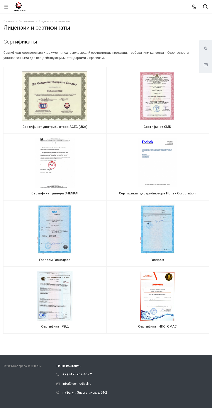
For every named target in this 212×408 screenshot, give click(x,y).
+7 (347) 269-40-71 (78, 374)
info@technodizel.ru (77, 384)
